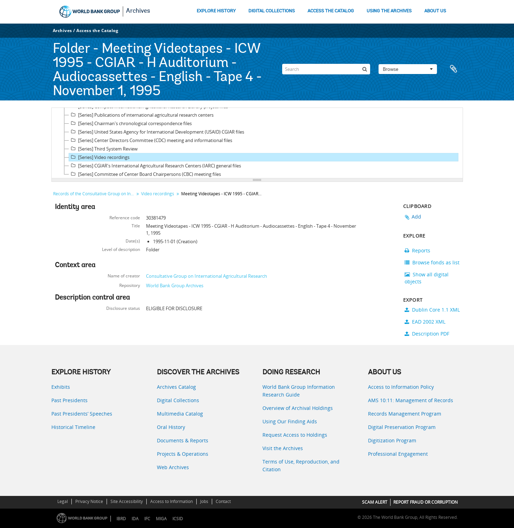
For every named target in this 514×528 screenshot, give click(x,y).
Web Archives (173, 467)
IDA (135, 519)
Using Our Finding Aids (289, 421)
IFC (147, 519)
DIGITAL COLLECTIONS (271, 11)
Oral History (171, 427)
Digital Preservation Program (402, 427)
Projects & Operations (182, 453)
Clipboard (454, 69)
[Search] (326, 69)
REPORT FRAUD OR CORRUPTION (425, 502)
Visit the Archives (282, 448)
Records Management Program (404, 413)
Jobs (204, 501)
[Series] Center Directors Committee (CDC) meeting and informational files (150, 140)
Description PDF (427, 333)
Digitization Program (392, 440)
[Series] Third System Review (103, 149)
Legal (62, 501)
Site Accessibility (126, 501)
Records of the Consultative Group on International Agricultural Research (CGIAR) (94, 194)
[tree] (257, 143)
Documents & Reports (182, 440)
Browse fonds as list (432, 262)
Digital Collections (178, 400)
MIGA (161, 519)
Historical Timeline (73, 427)
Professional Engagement (398, 453)
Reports (417, 250)
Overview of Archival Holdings (297, 408)
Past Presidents (69, 400)
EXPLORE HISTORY (216, 11)
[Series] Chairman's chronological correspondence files (130, 123)
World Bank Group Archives (174, 285)
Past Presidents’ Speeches (81, 413)
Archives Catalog (176, 386)
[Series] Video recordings (99, 157)
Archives (138, 11)
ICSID (177, 519)
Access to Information (171, 501)
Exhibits (60, 386)
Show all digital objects (427, 278)
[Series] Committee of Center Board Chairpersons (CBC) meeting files (145, 174)
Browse (408, 69)
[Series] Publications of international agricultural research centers (141, 115)
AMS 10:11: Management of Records (410, 400)
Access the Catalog (97, 30)
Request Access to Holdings (294, 434)
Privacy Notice (89, 501)
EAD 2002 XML (425, 321)
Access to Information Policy (401, 386)
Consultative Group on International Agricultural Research (206, 276)
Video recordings (157, 194)
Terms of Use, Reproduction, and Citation (301, 465)
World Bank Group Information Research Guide (298, 390)
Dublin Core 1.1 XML (432, 309)
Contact (223, 501)
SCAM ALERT (374, 502)
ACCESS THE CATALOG (330, 11)
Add (416, 216)
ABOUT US (435, 11)
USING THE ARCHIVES (389, 11)
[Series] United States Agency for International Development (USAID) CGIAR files (156, 132)
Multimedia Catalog (180, 413)
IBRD (121, 519)
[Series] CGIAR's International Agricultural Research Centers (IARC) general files (155, 165)
